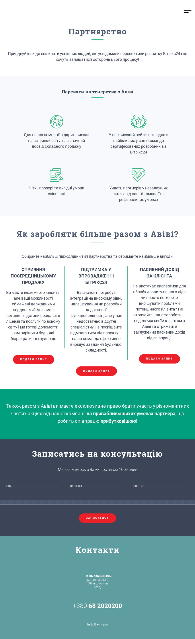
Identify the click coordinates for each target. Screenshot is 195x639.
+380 (97, 606)
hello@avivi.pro (97, 619)
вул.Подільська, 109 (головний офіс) (98, 581)
